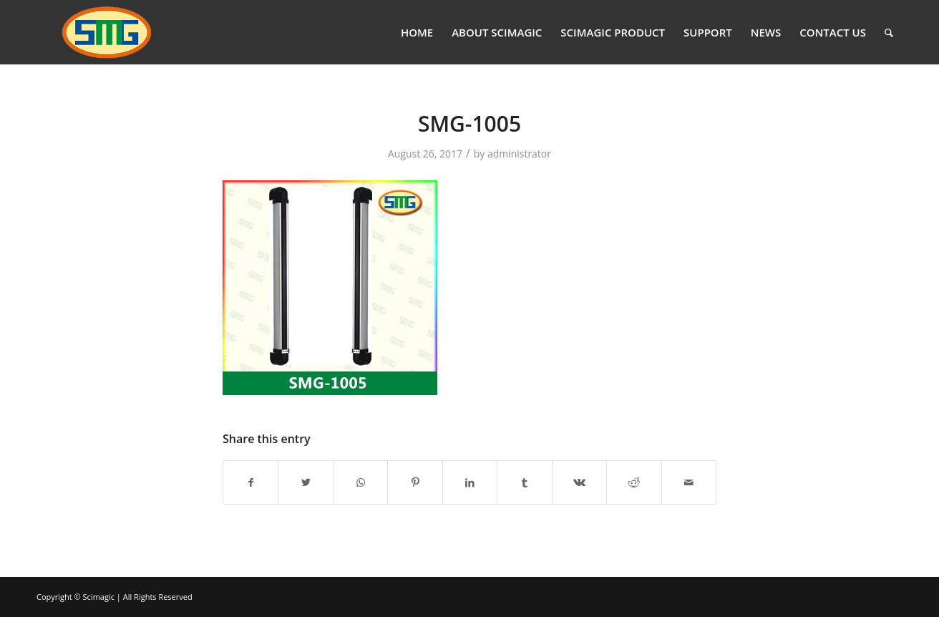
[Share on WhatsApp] (360, 482)
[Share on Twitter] (305, 482)
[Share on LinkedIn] (470, 482)
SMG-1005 (469, 123)
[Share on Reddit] (634, 482)
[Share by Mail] (689, 482)
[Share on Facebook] (250, 482)
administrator (519, 153)
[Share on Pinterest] (415, 482)
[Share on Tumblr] (524, 482)
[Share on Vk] (579, 482)
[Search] (888, 32)
